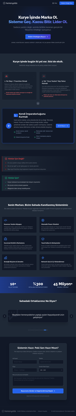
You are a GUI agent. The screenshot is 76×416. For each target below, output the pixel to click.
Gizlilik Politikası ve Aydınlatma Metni (26, 411)
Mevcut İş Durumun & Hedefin (20, 374)
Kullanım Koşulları (42, 411)
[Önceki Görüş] (5, 316)
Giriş (54, 3)
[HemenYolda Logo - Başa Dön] (10, 3)
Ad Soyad (15, 358)
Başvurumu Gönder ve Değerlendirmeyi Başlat (38, 391)
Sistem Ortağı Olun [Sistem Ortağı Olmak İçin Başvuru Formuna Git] (66, 3)
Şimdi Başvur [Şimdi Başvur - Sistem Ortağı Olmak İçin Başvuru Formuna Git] (63, 126)
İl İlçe (14, 366)
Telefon (41, 358)
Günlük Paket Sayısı (44, 366)
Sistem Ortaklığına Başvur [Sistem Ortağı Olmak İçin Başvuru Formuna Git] (38, 37)
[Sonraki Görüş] (71, 316)
